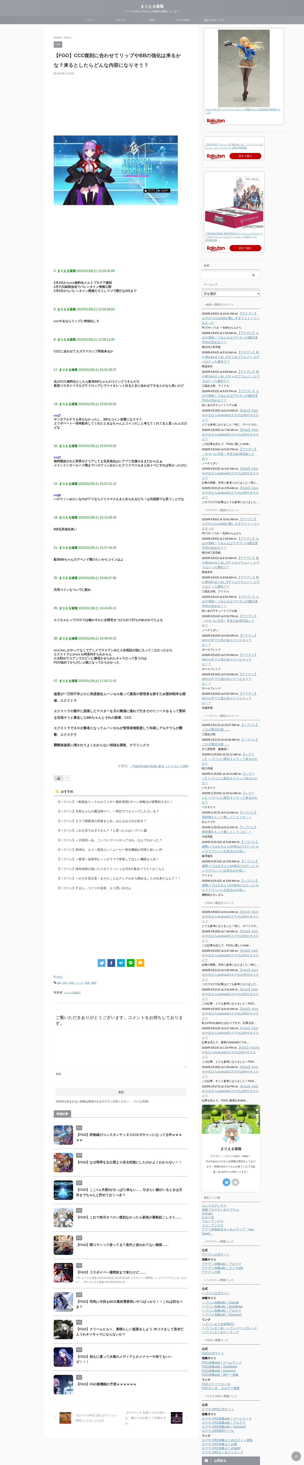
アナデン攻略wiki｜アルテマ (221, 1157)
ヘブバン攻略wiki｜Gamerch (221, 1207)
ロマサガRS (183, 20)
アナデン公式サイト (216, 1147)
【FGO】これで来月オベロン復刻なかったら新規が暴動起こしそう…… (126, 1210)
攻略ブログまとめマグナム (220, 1102)
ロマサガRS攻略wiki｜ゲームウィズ (227, 1311)
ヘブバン (90, 20)
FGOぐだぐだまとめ (216, 1277)
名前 (58, 1066)
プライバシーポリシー (167, 1439)
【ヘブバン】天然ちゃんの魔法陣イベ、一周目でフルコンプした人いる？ (101, 810)
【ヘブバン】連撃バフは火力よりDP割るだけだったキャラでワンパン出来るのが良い (231, 786)
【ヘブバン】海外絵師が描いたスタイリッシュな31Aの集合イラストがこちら (104, 864)
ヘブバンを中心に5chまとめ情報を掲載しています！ (151, 1453)
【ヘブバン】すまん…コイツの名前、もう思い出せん (89, 882)
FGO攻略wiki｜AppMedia (219, 1259)
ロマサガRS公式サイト (218, 1302)
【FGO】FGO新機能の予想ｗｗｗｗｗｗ (104, 1376)
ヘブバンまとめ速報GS (218, 1217)
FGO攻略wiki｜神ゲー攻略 (220, 1267)
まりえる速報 (152, 6)
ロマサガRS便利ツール (218, 1323)
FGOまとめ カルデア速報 (221, 1281)
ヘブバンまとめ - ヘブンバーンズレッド (229, 1221)
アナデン (121, 20)
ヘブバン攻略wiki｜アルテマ (221, 1203)
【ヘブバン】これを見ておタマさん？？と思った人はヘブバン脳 (96, 828)
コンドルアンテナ (214, 1098)
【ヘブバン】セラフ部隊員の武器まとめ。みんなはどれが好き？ (96, 819)
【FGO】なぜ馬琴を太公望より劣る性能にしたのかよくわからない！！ (126, 1155)
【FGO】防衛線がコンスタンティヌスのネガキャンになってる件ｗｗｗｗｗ (129, 1127)
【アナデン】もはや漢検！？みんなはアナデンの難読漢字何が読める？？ (230, 337)
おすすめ (65, 791)
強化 (87, 976)
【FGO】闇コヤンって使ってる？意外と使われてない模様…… (119, 1237)
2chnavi (207, 1106)
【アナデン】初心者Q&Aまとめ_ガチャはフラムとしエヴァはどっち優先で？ (230, 357)
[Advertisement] (121, 104)
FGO (152, 20)
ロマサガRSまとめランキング (222, 1345)
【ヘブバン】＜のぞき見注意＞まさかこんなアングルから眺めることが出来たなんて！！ (111, 873)
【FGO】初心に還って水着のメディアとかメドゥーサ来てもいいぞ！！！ (127, 1349)
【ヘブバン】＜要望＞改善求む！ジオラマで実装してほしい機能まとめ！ (101, 855)
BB (59, 976)
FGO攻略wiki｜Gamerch (219, 1263)
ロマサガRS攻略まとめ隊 (219, 1337)
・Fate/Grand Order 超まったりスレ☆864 (157, 766)
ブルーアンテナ (213, 1114)
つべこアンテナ (213, 1118)
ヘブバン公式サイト (216, 1186)
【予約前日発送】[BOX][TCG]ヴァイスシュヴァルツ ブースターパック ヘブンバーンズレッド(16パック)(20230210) (234, 237)
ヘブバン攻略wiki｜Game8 (220, 1195)
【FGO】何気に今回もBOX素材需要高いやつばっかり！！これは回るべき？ (129, 1294)
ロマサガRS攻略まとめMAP (221, 1341)
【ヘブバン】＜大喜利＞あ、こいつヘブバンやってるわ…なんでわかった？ (103, 837)
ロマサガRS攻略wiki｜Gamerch (224, 1319)
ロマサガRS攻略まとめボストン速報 (227, 1333)
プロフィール (144, 1439)
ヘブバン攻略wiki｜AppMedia (222, 1199)
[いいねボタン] (58, 778)
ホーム (128, 1439)
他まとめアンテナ (214, 20)
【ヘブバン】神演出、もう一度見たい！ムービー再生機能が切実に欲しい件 (103, 846)
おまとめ (208, 1110)
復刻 (93, 976)
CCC (65, 976)
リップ (80, 976)
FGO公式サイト (213, 1246)
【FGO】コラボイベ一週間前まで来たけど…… (109, 1265)
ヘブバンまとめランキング (220, 1225)
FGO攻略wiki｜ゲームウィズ (222, 1255)
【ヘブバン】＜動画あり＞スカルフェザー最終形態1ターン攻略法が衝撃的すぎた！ (108, 801)
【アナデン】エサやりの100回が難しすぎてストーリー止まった (230, 318)
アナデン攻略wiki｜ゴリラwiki (222, 1161)
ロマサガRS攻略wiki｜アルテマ (223, 1315)
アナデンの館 (211, 1165)
